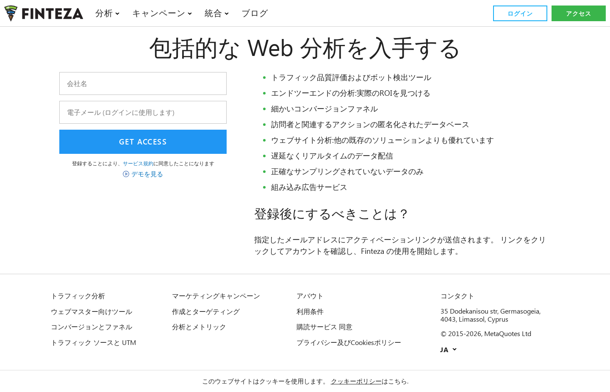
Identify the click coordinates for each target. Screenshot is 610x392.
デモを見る (147, 174)
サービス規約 (138, 163)
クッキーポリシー (355, 381)
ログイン (519, 13)
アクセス (578, 13)
